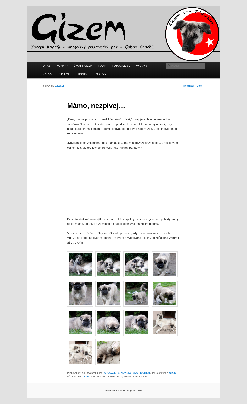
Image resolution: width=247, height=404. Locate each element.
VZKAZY (47, 74)
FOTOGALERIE (121, 65)
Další (201, 86)
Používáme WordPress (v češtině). (123, 390)
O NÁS (46, 65)
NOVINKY (62, 65)
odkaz (86, 376)
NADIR (102, 65)
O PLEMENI (65, 74)
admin (172, 373)
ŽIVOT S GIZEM (83, 65)
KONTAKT (84, 74)
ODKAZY (101, 74)
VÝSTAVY (141, 65)
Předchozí (187, 86)
